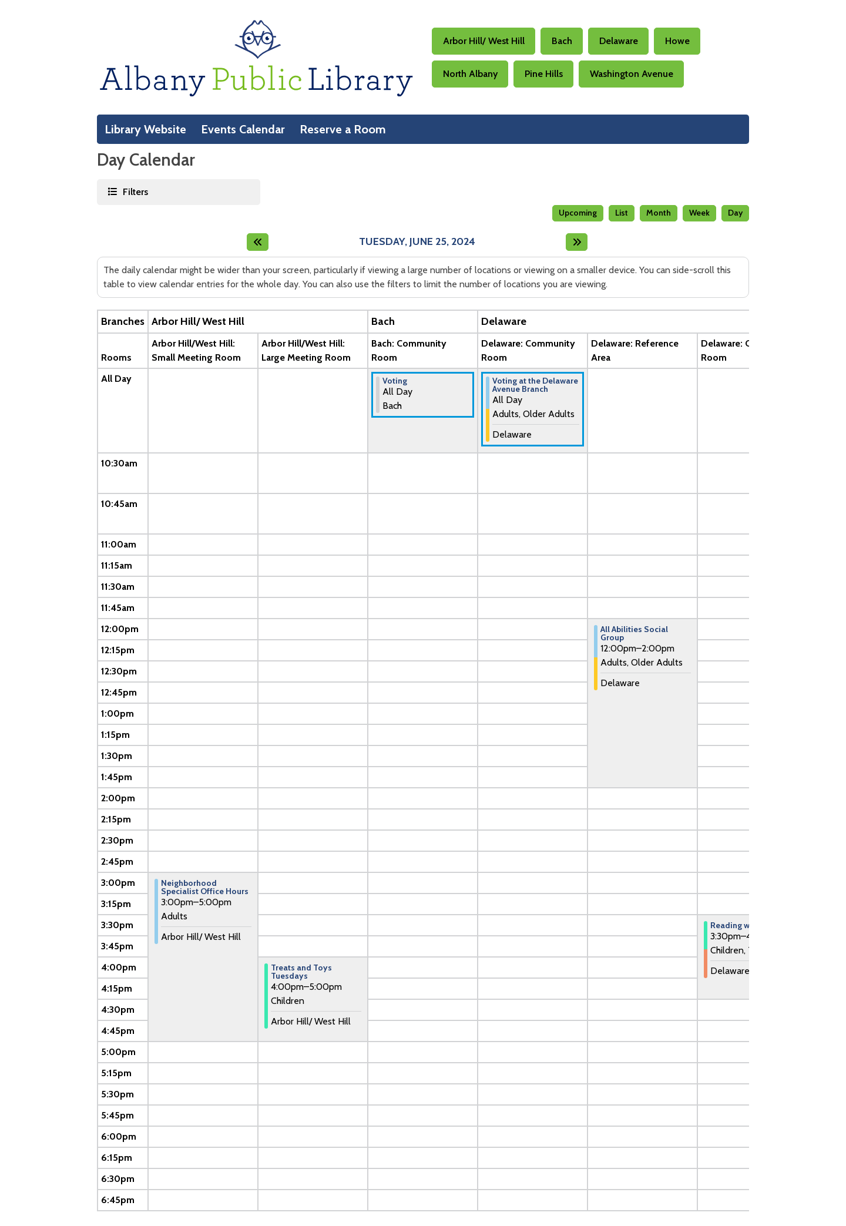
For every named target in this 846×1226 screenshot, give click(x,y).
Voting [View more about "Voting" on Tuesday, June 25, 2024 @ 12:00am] (394, 381)
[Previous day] (257, 242)
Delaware (618, 40)
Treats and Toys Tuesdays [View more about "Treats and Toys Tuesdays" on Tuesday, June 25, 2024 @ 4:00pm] (301, 971)
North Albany (470, 73)
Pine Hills (544, 73)
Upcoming (578, 212)
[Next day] (577, 242)
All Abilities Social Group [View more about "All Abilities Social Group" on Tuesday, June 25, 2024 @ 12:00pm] (634, 633)
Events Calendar (243, 129)
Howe (677, 40)
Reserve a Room (343, 129)
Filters (134, 191)
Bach (562, 40)
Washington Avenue (631, 73)
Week (699, 212)
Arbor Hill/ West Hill (484, 40)
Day (735, 212)
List (621, 212)
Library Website (145, 129)
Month (658, 212)
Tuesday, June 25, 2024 (417, 242)
